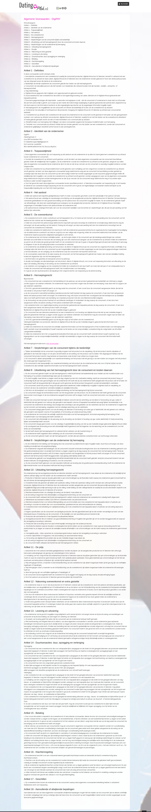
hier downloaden (53, 343)
